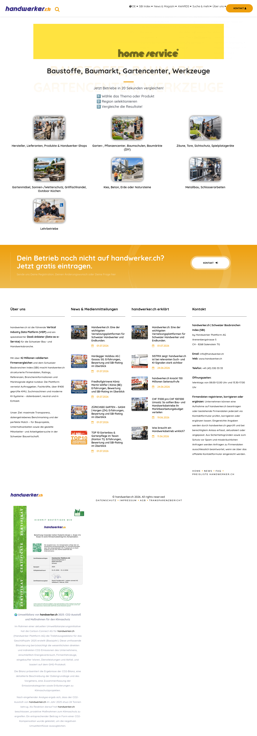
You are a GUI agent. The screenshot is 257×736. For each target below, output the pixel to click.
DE (112, 8)
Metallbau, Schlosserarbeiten (205, 187)
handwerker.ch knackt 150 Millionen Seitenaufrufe (167, 380)
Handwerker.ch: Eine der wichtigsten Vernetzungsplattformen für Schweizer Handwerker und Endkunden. (108, 334)
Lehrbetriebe (49, 229)
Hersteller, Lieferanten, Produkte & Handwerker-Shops (49, 146)
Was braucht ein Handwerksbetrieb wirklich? (168, 429)
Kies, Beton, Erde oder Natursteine (127, 187)
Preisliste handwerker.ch (213, 474)
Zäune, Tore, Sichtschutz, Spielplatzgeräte (205, 146)
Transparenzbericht (165, 500)
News (208, 471)
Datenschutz (106, 500)
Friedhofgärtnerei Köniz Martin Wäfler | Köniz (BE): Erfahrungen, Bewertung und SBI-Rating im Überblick (107, 386)
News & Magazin (152, 8)
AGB (143, 500)
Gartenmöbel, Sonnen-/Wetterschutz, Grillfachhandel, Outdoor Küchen (49, 189)
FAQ (218, 471)
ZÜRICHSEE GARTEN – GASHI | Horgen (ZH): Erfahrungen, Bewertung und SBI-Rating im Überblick (108, 412)
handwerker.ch (49, 614)
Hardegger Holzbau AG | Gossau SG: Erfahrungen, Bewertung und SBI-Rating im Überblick (107, 361)
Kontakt (210, 262)
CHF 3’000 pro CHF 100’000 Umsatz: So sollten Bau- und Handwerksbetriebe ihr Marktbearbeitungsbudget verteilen (168, 405)
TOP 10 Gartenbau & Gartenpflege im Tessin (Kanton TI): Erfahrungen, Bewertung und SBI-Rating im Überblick (107, 439)
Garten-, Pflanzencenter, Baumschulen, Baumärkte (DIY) (127, 147)
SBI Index (129, 8)
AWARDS (175, 8)
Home (196, 471)
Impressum (128, 500)
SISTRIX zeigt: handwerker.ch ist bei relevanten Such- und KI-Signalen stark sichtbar (169, 359)
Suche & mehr (196, 8)
